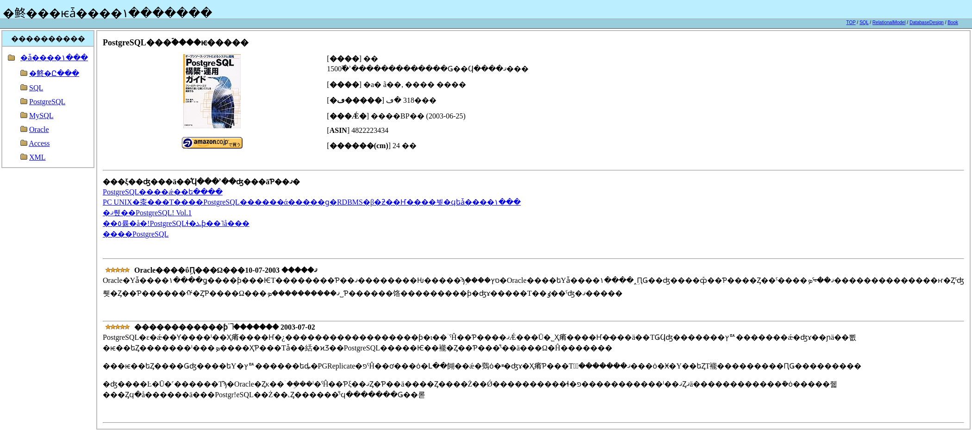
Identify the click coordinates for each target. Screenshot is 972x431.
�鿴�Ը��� (54, 73)
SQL (864, 22)
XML (37, 157)
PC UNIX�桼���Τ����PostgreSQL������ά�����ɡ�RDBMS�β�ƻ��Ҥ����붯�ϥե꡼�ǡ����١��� (312, 202)
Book (952, 22)
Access (39, 143)
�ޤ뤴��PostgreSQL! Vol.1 (147, 213)
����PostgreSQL (135, 234)
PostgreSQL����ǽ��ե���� (163, 192)
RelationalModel (889, 22)
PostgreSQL (47, 102)
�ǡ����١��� (54, 58)
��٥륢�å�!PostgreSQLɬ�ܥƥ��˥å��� (176, 223)
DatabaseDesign (927, 22)
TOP (850, 22)
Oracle (39, 129)
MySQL (41, 115)
